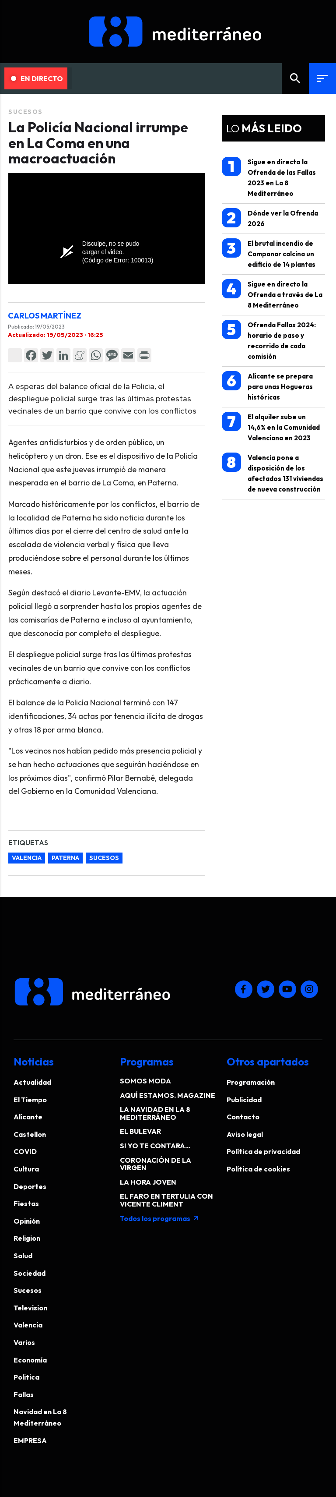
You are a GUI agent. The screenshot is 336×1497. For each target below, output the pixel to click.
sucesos (104, 858)
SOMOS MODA (145, 1080)
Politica (26, 1377)
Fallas (24, 1394)
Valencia (28, 1324)
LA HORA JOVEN (148, 1182)
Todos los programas (160, 1218)
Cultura (26, 1168)
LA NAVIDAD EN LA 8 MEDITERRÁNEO (155, 1113)
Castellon (30, 1134)
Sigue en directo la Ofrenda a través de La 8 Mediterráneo (272, 294)
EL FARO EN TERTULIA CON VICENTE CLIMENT (166, 1200)
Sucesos (25, 112)
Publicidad (244, 1099)
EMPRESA (30, 1440)
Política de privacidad (263, 1151)
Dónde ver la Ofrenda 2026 (270, 218)
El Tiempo (30, 1099)
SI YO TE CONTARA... (155, 1145)
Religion (27, 1238)
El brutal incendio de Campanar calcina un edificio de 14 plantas (268, 253)
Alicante (28, 1116)
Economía (30, 1359)
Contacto (243, 1116)
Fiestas (26, 1203)
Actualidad (32, 1082)
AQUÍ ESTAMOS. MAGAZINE (167, 1095)
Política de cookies (258, 1168)
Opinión (27, 1221)
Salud (23, 1255)
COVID (25, 1151)
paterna (65, 858)
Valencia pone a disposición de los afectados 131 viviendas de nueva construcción (272, 473)
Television (30, 1307)
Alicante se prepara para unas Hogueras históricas (267, 386)
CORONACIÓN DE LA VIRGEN (155, 1164)
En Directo (37, 78)
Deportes (30, 1186)
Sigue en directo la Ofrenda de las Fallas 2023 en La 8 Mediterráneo (269, 177)
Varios (24, 1342)
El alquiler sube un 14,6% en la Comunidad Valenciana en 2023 (271, 427)
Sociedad (30, 1273)
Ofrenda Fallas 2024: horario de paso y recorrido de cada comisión (269, 340)
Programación (251, 1082)
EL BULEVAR (140, 1131)
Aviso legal (245, 1134)
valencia (27, 858)
